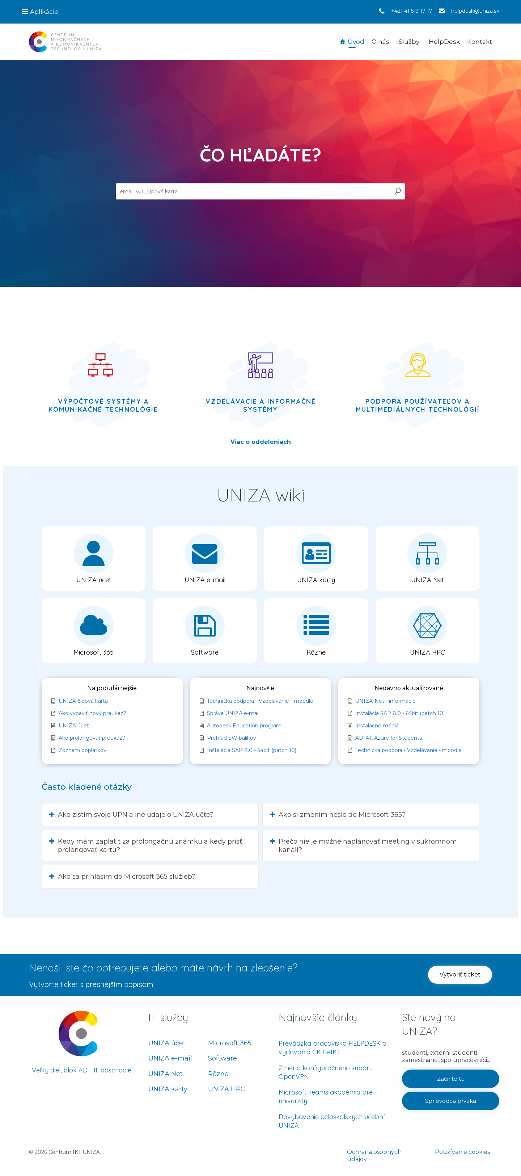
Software (222, 1058)
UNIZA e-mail (170, 1058)
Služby (409, 41)
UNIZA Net (165, 1074)
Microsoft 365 (229, 1043)
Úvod (356, 41)
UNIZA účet (167, 1043)
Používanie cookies (462, 1151)
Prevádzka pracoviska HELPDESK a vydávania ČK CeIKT (332, 1047)
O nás (380, 41)
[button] (94, 558)
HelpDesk (444, 41)
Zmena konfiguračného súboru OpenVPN (326, 1072)
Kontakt (479, 41)
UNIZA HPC (226, 1089)
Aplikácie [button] (44, 11)
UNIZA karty (167, 1089)
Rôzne (218, 1074)
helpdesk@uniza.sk (475, 11)
